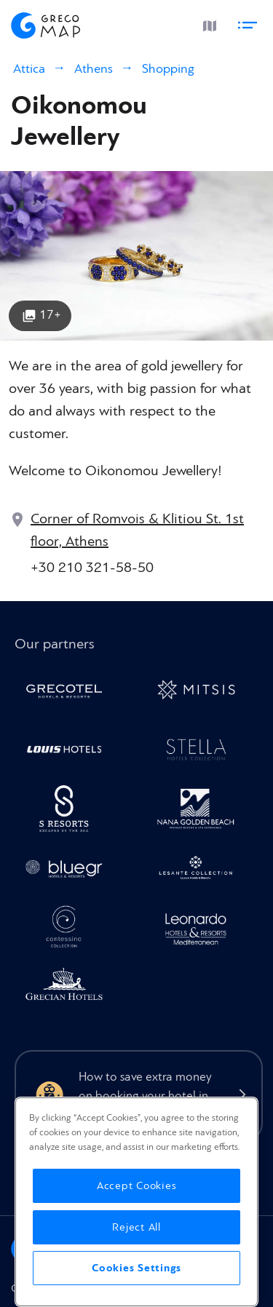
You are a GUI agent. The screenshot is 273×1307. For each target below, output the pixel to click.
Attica (29, 69)
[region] (136, 1202)
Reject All (136, 1227)
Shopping (168, 69)
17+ (50, 315)
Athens (93, 69)
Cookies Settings (136, 1268)
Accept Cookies (137, 1185)
